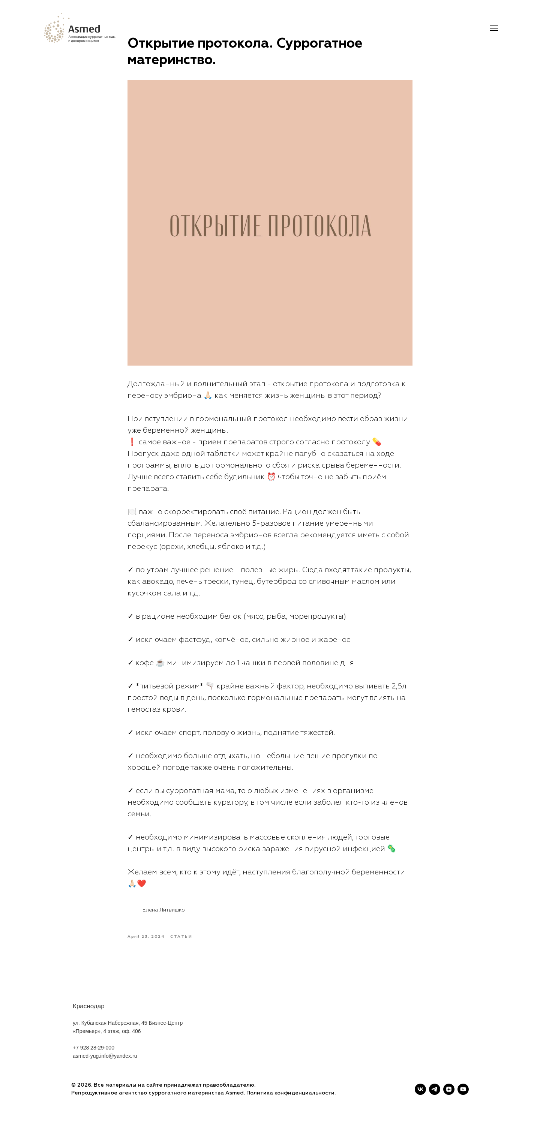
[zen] (448, 1089)
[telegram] (434, 1089)
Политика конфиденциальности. (291, 1093)
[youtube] (463, 1089)
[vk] (420, 1089)
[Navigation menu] (494, 28)
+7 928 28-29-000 (93, 1059)
